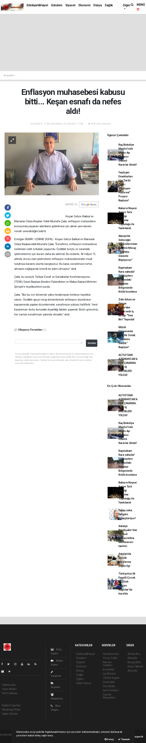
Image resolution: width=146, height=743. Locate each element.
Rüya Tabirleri (135, 666)
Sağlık (109, 5)
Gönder (92, 343)
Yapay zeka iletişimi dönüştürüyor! (127, 514)
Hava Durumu (111, 653)
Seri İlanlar (109, 686)
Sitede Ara (134, 653)
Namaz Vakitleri (107, 664)
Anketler (132, 658)
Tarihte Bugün (111, 677)
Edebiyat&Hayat (37, 5)
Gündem (56, 5)
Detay (109, 739)
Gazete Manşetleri (109, 696)
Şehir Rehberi (110, 690)
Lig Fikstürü (109, 673)
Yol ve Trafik (110, 658)
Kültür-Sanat (83, 683)
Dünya (97, 5)
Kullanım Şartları (11, 705)
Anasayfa (9, 75)
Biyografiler (134, 662)
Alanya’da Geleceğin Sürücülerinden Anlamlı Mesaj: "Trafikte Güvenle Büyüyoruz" (127, 247)
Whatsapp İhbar (11, 709)
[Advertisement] (73, 42)
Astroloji (132, 670)
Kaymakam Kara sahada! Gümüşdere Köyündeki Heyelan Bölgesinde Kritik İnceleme (127, 279)
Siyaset (70, 5)
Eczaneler (108, 669)
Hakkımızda (9, 684)
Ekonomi (84, 5)
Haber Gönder (10, 713)
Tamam (124, 739)
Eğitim (80, 678)
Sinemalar (109, 681)
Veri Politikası (9, 693)
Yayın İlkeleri (9, 689)
